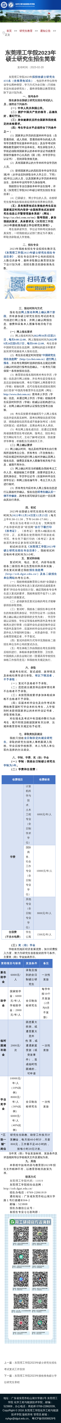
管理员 (37, 1414)
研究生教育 (26, 30)
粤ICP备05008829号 (44, 1418)
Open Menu (57, 5)
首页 (9, 30)
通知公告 (45, 30)
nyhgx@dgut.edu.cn (17, 1418)
